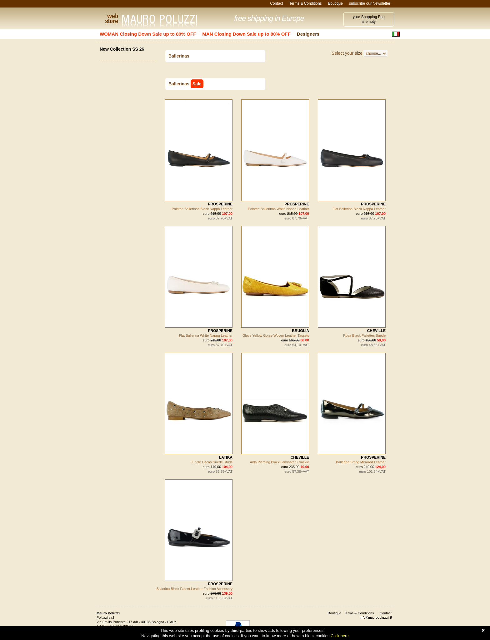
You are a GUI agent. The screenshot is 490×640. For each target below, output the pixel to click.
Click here (340, 635)
